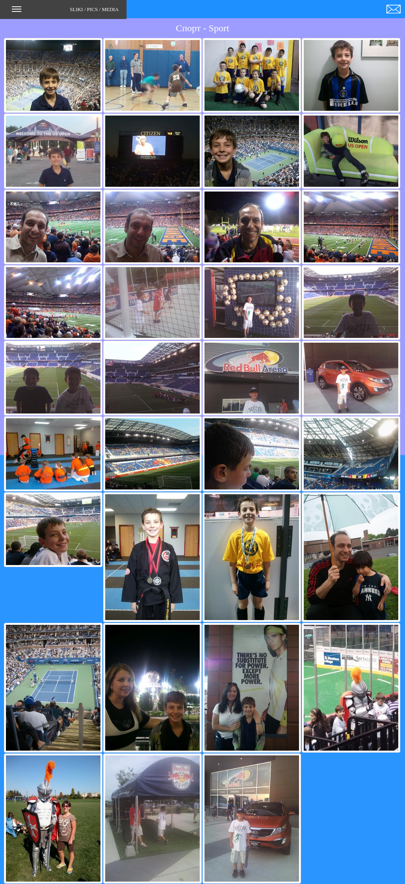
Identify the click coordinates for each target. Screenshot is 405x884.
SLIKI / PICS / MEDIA (65, 12)
